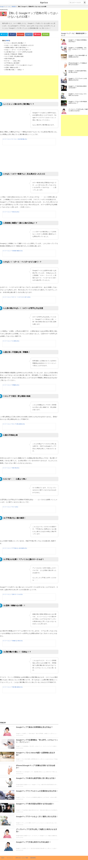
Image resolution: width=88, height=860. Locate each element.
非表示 (7, 40)
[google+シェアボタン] (20, 34)
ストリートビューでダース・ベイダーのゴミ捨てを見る (16, 297)
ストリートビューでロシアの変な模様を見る (14, 424)
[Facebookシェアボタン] (12, 34)
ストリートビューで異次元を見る (11, 211)
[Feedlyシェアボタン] (46, 34)
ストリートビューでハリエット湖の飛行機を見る (15, 139)
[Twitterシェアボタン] (4, 34)
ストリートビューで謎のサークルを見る (13, 594)
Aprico (44, 2)
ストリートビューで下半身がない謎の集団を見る (15, 548)
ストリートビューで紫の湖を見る (11, 468)
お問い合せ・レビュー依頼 (21, 857)
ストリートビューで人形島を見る (11, 341)
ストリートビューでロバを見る (10, 506)
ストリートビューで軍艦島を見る (11, 385)
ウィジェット (10, 857)
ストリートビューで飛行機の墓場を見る (13, 687)
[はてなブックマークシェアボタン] (29, 34)
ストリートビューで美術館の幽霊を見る (13, 250)
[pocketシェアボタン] (37, 34)
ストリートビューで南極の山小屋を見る (13, 640)
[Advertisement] (29, 87)
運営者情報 (33, 857)
